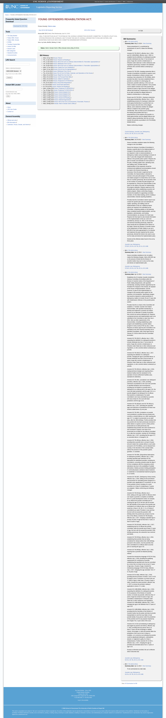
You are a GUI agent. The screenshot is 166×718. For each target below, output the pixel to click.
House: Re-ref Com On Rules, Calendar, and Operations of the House (73, 73)
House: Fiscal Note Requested (62, 82)
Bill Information (12, 122)
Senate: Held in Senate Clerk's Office (65, 103)
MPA (124, 1)
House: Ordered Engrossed (62, 100)
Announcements (12, 55)
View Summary (147, 43)
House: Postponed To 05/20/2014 (64, 88)
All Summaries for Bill (131, 683)
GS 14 (135, 133)
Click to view (52, 26)
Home (7, 15)
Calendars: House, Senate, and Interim (18, 124)
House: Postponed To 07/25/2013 (63, 81)
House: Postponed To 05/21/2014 (64, 90)
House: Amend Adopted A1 (62, 96)
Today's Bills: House (13, 38)
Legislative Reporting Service (49, 7)
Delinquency (146, 131)
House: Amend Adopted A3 (62, 94)
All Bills (9, 42)
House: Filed (58, 58)
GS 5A (127, 133)
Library (119, 1)
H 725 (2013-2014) (132, 41)
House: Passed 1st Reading (61, 60)
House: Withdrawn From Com (62, 63)
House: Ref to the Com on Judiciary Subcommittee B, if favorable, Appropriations (76, 61)
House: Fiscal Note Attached (61, 84)
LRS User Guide (12, 109)
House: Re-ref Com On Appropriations (65, 69)
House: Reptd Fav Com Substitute (64, 67)
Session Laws (11, 48)
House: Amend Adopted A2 (62, 92)
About (9, 107)
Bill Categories (11, 51)
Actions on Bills (11, 46)
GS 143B (140, 133)
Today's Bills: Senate (13, 40)
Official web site (12, 120)
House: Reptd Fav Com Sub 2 (62, 75)
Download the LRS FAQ (20, 26)
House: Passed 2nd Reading (61, 86)
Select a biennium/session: (13, 68)
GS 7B (131, 133)
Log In (79, 700)
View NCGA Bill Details (46, 30)
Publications (130, 1)
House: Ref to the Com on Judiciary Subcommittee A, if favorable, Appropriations (76, 65)
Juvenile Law (138, 131)
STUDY (127, 246)
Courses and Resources (110, 1)
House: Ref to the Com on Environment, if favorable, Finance (72, 101)
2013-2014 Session (89, 30)
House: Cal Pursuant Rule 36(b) (63, 77)
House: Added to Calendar (61, 79)
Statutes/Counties (12, 53)
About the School (99, 1)
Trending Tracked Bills (13, 44)
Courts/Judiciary (129, 131)
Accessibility (85, 700)
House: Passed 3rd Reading (62, 98)
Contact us (10, 111)
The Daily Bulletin (12, 35)
